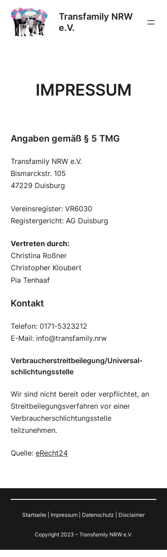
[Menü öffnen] (151, 22)
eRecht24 (52, 452)
